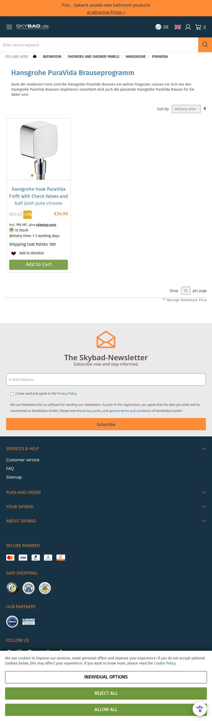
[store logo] (32, 27)
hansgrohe (136, 57)
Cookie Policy (164, 663)
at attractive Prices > (106, 12)
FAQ (10, 468)
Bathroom (52, 57)
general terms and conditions (130, 411)
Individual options (106, 677)
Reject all (106, 693)
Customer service (22, 460)
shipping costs (46, 225)
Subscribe (106, 424)
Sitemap (14, 477)
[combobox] (99, 44)
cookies (24, 658)
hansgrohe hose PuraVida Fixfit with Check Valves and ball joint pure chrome (38, 196)
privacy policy (92, 411)
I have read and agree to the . (46, 393)
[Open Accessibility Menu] (200, 709)
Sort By (163, 109)
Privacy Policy (66, 393)
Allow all (106, 709)
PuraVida (160, 57)
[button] (9, 27)
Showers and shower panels (94, 57)
